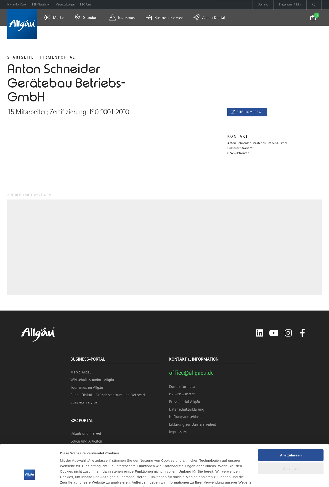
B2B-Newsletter (182, 394)
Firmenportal (57, 57)
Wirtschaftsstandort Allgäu (92, 380)
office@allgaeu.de (191, 372)
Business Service (83, 402)
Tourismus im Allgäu (86, 387)
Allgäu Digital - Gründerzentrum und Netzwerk (108, 395)
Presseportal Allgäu (184, 401)
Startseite (20, 57)
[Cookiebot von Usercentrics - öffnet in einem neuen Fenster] (30, 478)
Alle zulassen (291, 422)
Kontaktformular (182, 386)
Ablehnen (291, 436)
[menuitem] (54, 17)
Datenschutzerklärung (186, 409)
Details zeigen (71, 478)
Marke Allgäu (81, 372)
